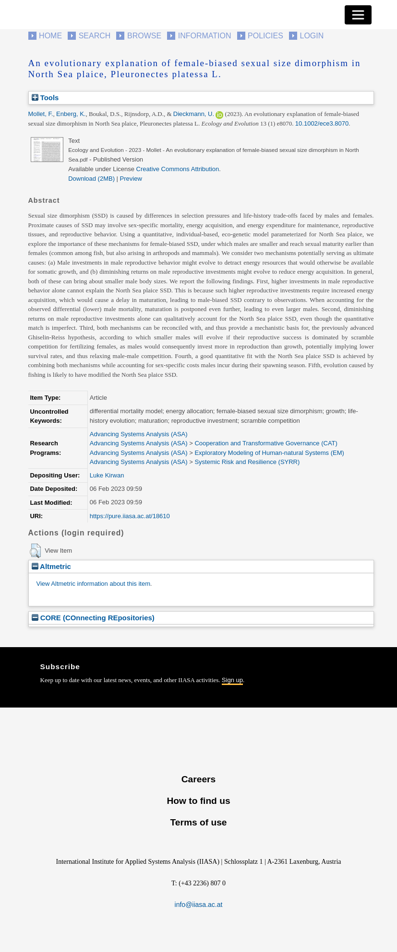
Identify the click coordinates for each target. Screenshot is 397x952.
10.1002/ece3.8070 (322, 123)
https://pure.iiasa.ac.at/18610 (130, 516)
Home (50, 36)
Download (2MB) (91, 178)
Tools (45, 97)
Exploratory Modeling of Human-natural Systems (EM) (269, 452)
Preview (131, 178)
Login (312, 36)
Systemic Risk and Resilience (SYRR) (247, 461)
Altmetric (51, 566)
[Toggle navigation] (358, 14)
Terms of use (198, 822)
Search (95, 36)
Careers (198, 779)
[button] (35, 551)
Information (204, 36)
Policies (265, 36)
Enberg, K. (70, 113)
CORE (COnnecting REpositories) (93, 618)
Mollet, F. (40, 113)
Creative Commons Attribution (177, 169)
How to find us (198, 801)
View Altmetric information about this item (93, 583)
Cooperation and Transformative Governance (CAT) (265, 443)
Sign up (232, 680)
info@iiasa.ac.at (199, 904)
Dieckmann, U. (193, 113)
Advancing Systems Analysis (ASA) (139, 434)
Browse (144, 36)
